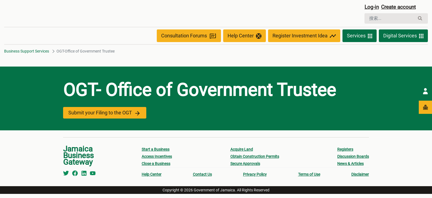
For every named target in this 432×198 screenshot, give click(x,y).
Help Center (244, 36)
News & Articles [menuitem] (350, 164)
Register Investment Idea (304, 36)
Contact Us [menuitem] (202, 175)
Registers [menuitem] (345, 150)
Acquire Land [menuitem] (241, 150)
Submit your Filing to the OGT (103, 113)
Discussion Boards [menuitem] (353, 157)
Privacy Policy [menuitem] (255, 175)
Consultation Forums (189, 36)
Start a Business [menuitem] (155, 150)
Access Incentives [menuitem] (157, 157)
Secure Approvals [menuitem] (245, 164)
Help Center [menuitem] (151, 175)
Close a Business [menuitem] (156, 164)
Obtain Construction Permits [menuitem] (254, 157)
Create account (400, 7)
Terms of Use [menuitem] (309, 175)
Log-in (372, 7)
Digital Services (403, 36)
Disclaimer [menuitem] (360, 175)
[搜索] (390, 18)
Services (359, 36)
